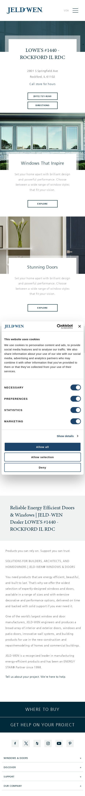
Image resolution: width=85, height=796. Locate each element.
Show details (65, 436)
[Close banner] (79, 326)
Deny (42, 467)
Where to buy (42, 709)
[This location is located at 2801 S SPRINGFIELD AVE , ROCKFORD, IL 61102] (42, 74)
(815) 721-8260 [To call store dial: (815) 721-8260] (42, 96)
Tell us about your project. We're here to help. (35, 677)
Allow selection (42, 457)
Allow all (42, 446)
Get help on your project (42, 724)
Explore (42, 204)
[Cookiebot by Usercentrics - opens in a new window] (57, 326)
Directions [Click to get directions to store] (42, 105)
